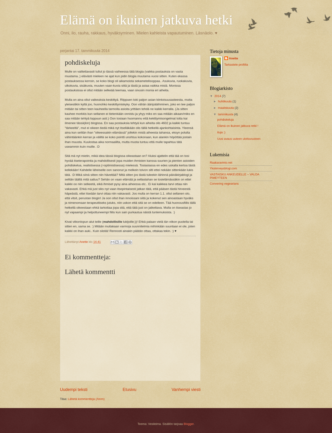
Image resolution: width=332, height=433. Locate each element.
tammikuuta (226, 114)
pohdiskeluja (225, 119)
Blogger (189, 424)
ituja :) (221, 132)
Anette (233, 58)
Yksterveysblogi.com (223, 168)
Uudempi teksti (73, 389)
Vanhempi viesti (186, 389)
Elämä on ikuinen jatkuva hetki (146, 19)
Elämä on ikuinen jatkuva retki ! (237, 126)
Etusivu (129, 389)
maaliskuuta (226, 108)
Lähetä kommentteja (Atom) (86, 399)
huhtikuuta (225, 101)
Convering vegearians (224, 183)
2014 (218, 96)
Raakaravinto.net (221, 162)
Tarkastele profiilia (236, 64)
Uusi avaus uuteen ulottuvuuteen (239, 138)
